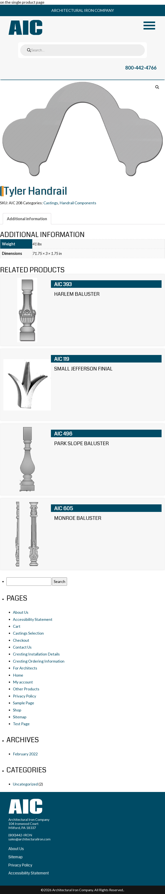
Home (18, 675)
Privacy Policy (24, 696)
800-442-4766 (141, 68)
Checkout (21, 640)
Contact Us (22, 647)
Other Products (26, 688)
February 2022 (25, 753)
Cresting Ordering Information (38, 661)
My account (23, 682)
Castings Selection (28, 633)
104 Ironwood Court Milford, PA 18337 (23, 825)
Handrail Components (78, 202)
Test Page (21, 723)
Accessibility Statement (32, 619)
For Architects (25, 668)
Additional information (27, 218)
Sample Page (23, 702)
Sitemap (19, 716)
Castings (50, 202)
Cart (16, 626)
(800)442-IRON (20, 835)
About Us (20, 612)
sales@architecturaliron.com (29, 839)
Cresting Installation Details (36, 654)
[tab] (27, 218)
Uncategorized (25, 784)
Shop (17, 710)
